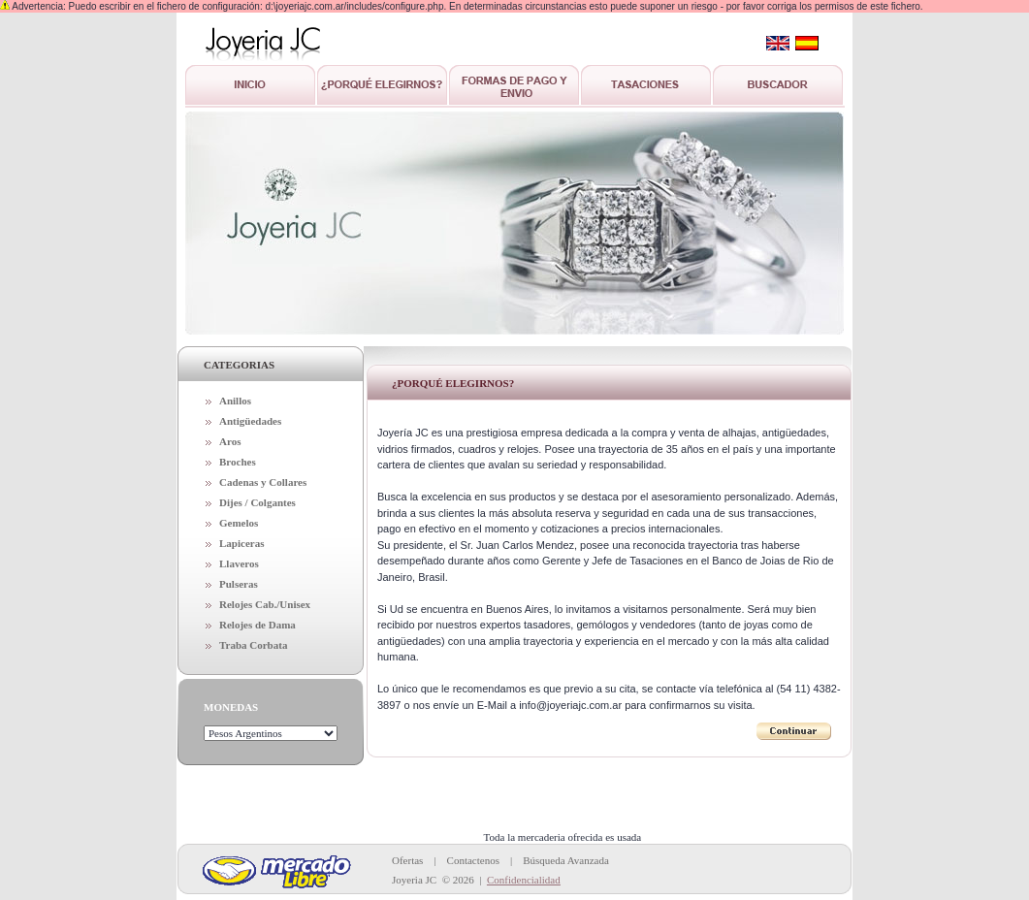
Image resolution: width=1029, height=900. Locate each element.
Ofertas (407, 860)
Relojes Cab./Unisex (264, 604)
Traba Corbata (253, 645)
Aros (230, 441)
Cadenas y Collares (262, 482)
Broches (237, 461)
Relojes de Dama (257, 624)
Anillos (235, 400)
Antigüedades (250, 421)
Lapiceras (241, 543)
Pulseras (238, 584)
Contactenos (473, 860)
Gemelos (238, 523)
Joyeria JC (414, 879)
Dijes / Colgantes (257, 502)
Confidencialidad (524, 879)
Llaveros (239, 563)
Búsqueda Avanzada (566, 860)
